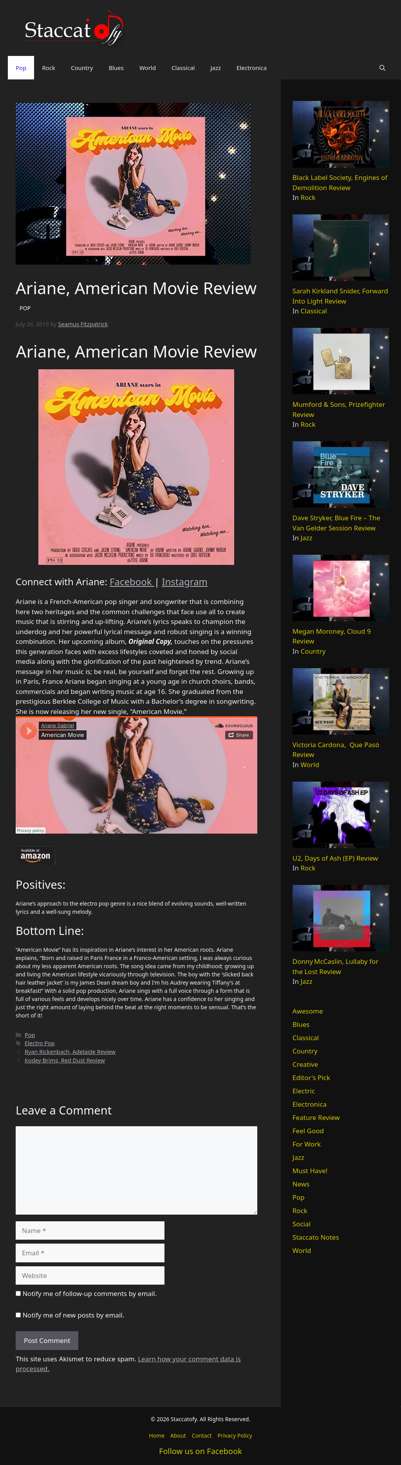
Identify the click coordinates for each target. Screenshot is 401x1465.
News (301, 1183)
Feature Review (316, 1117)
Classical (183, 68)
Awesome (308, 1011)
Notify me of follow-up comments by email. (89, 1293)
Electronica (252, 68)
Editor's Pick (311, 1077)
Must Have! (310, 1170)
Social (302, 1223)
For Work (307, 1144)
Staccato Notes (316, 1237)
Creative (305, 1064)
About (178, 1435)
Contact (202, 1435)
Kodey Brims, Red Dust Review (65, 1060)
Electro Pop (40, 1043)
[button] (382, 67)
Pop (21, 68)
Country (82, 68)
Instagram (185, 581)
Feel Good (308, 1130)
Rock (48, 68)
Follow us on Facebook (200, 1451)
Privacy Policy (234, 1435)
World (147, 68)
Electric (304, 1090)
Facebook (132, 581)
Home (156, 1435)
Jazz (215, 68)
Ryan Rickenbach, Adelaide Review (70, 1051)
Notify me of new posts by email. (73, 1314)
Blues (116, 68)
